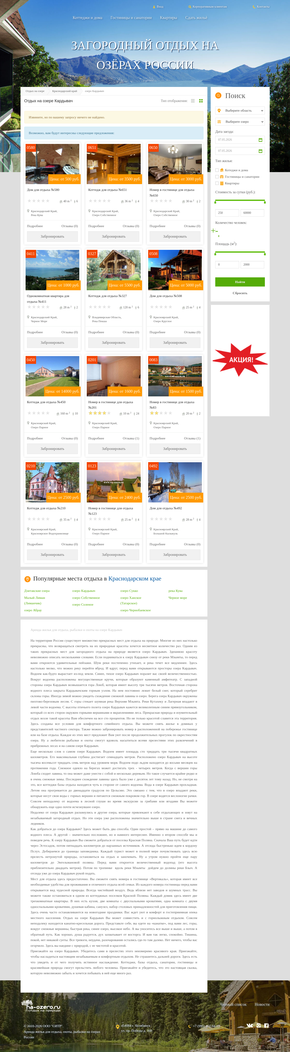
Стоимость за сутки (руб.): (235, 192)
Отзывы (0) (69, 226)
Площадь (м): (226, 243)
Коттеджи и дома (87, 17)
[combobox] (243, 110)
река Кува (175, 591)
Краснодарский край (64, 91)
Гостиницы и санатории (131, 17)
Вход (157, 6)
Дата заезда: (224, 132)
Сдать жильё (196, 17)
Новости (262, 1004)
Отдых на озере (35, 91)
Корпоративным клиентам (207, 6)
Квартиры (168, 17)
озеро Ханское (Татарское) (130, 600)
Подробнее (35, 226)
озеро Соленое (82, 604)
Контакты (260, 6)
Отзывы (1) (131, 438)
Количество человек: (231, 223)
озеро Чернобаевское (135, 610)
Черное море (177, 597)
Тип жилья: (224, 161)
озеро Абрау (33, 610)
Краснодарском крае (134, 578)
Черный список (233, 1004)
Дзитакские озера (37, 591)
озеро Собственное (86, 597)
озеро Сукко (129, 591)
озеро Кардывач (83, 591)
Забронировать (52, 236)
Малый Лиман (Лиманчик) (34, 600)
